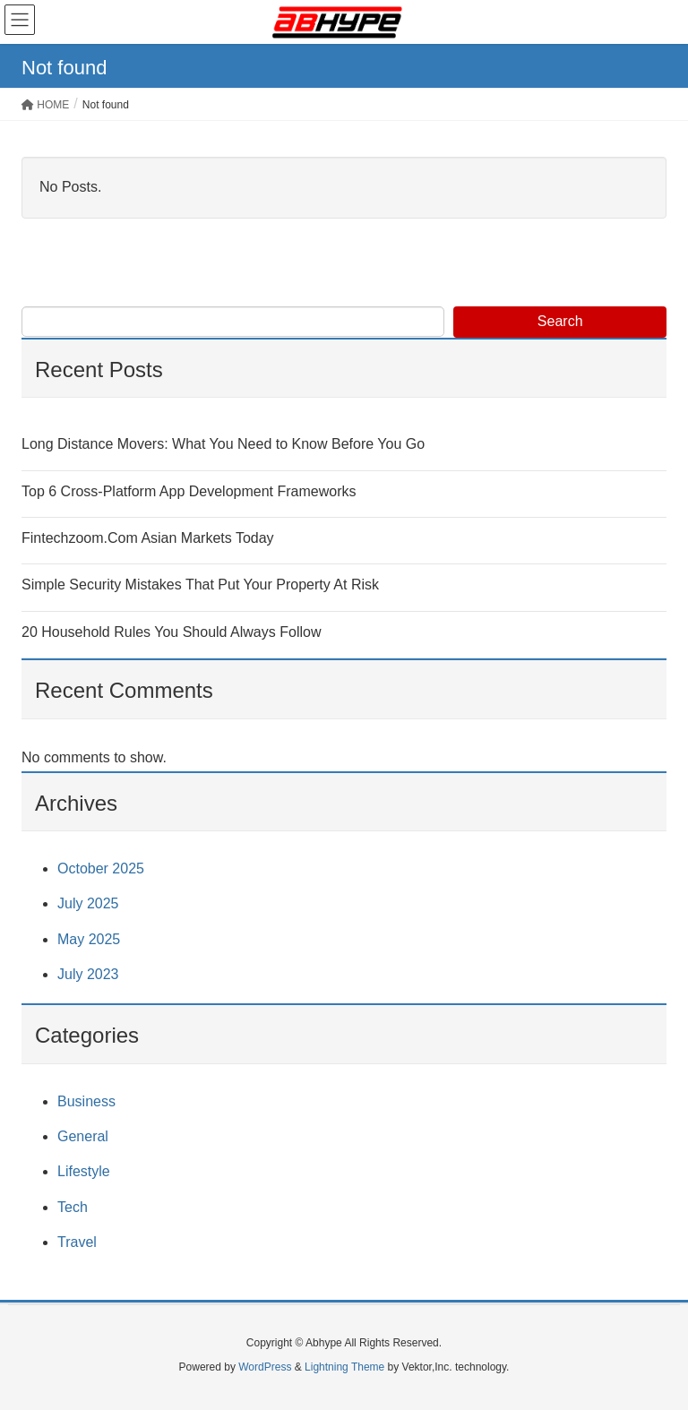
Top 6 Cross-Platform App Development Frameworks (189, 491)
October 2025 (100, 868)
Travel (77, 1242)
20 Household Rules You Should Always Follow (171, 632)
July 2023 (88, 974)
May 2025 (88, 939)
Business (86, 1101)
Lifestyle (83, 1171)
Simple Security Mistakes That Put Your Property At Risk (200, 584)
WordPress (264, 1367)
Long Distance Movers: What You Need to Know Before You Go (223, 443)
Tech (72, 1207)
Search (560, 321)
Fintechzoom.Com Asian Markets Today (148, 538)
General (82, 1136)
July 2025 (88, 903)
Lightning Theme (344, 1367)
